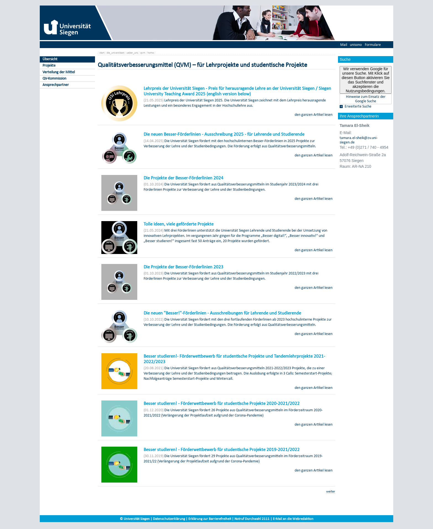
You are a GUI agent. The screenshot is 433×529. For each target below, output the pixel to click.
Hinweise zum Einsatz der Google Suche (366, 99)
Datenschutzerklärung (169, 519)
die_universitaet (115, 52)
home (150, 52)
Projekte (49, 65)
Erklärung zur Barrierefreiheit (209, 519)
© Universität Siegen (135, 519)
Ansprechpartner (56, 84)
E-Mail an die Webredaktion (293, 519)
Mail (343, 44)
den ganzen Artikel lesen (313, 114)
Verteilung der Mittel (59, 72)
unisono (356, 44)
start (101, 52)
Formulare (373, 44)
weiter (330, 491)
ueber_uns (132, 52)
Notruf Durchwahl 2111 (252, 519)
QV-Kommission (54, 78)
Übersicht (50, 59)
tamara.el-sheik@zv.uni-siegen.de (358, 140)
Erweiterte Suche (358, 106)
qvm (142, 52)
